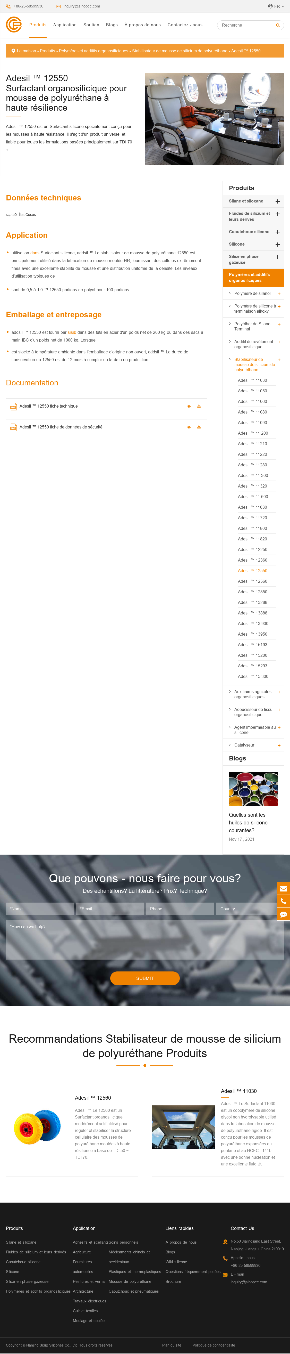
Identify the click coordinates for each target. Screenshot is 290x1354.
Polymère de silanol (252, 293)
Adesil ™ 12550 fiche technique (44, 406)
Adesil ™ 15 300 (253, 676)
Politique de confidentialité (214, 1345)
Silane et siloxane (246, 201)
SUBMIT (145, 978)
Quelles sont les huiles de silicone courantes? (248, 822)
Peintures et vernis (89, 1281)
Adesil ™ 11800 (252, 528)
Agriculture (82, 1252)
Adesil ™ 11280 (252, 465)
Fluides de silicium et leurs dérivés (36, 1252)
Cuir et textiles (85, 1311)
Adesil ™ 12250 (252, 549)
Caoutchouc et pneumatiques (134, 1291)
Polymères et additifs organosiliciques (93, 50)
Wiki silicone (176, 1262)
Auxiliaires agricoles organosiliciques (252, 694)
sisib (73, 332)
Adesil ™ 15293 (252, 665)
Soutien (91, 24)
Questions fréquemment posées (193, 1272)
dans (35, 252)
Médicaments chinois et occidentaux (129, 1257)
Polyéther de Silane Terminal (252, 326)
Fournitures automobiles (83, 1267)
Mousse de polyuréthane (130, 1281)
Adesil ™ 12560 (252, 581)
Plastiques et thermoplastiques (135, 1272)
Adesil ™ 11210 (252, 443)
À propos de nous (143, 24)
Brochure (173, 1281)
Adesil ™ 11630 (252, 507)
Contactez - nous (185, 24)
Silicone (237, 244)
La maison (26, 50)
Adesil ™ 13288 (252, 602)
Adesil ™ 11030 (252, 380)
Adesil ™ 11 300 (253, 475)
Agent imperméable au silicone (255, 730)
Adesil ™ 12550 (246, 50)
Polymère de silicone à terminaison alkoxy (255, 308)
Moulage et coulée (89, 1321)
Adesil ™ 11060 (252, 401)
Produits (38, 24)
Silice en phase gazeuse (27, 1281)
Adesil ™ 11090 (252, 422)
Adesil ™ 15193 (252, 644)
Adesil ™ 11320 (252, 486)
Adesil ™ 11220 (252, 454)
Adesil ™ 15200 (252, 655)
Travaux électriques (89, 1301)
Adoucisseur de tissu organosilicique (253, 712)
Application (65, 24)
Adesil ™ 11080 (252, 412)
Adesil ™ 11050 (252, 390)
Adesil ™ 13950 (252, 634)
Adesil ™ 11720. (253, 517)
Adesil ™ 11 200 (253, 433)
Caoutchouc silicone (249, 231)
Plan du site (171, 1345)
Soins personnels (123, 1242)
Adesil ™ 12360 (252, 560)
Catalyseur (244, 745)
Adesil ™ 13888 (252, 613)
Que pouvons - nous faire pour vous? (144, 878)
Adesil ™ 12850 (252, 591)
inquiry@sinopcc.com (82, 6)
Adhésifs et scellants (91, 1242)
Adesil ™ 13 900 (253, 623)
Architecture (83, 1291)
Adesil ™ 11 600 (253, 496)
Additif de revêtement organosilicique (253, 344)
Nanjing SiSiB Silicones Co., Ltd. (52, 1345)
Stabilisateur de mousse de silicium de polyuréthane (179, 50)
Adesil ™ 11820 (252, 539)
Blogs (112, 24)
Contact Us (242, 1228)
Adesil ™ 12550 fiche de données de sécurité (56, 427)
